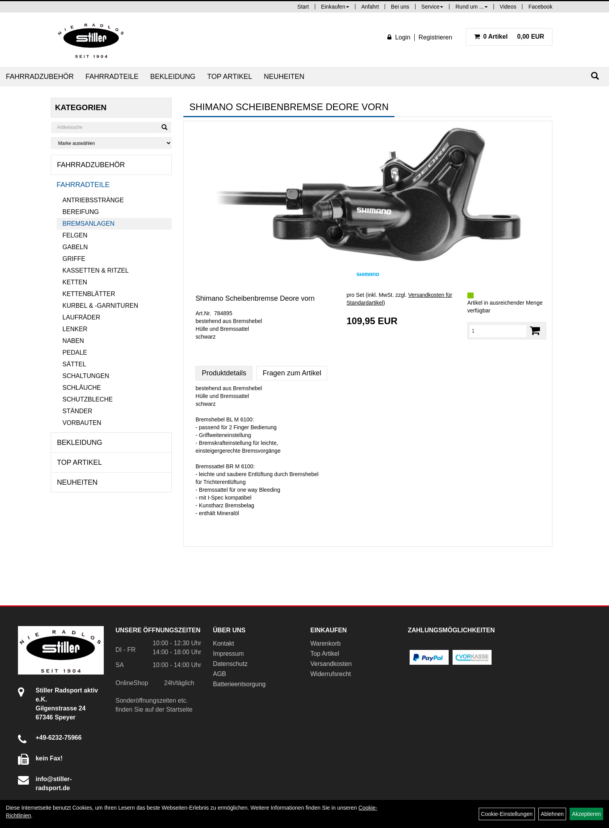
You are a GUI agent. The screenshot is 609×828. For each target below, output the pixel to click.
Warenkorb (325, 643)
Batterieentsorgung (239, 684)
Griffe (73, 258)
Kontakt (223, 643)
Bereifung (80, 212)
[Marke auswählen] (111, 143)
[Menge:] (498, 331)
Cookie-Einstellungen (507, 814)
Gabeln (75, 247)
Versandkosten (331, 663)
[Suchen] (595, 76)
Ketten (74, 282)
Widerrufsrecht (330, 674)
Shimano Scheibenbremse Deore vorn (254, 298)
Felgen (74, 235)
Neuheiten (284, 76)
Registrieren (435, 37)
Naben (73, 340)
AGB (219, 674)
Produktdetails (224, 373)
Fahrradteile (111, 76)
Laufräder (81, 317)
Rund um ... (471, 6)
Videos (508, 6)
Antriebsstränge (93, 200)
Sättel (74, 364)
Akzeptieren (586, 814)
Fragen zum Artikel (292, 373)
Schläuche (81, 387)
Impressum (228, 653)
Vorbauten (81, 422)
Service (432, 6)
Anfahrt (370, 6)
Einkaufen (335, 6)
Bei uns (400, 6)
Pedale (74, 352)
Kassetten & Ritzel (95, 270)
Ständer (77, 411)
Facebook (540, 6)
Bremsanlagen (88, 223)
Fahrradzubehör (40, 76)
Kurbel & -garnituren (100, 305)
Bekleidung (172, 76)
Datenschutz (230, 663)
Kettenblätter (88, 294)
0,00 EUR (509, 36)
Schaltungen (85, 376)
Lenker (74, 329)
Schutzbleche (87, 399)
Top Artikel (229, 76)
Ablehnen (552, 814)
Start (303, 6)
